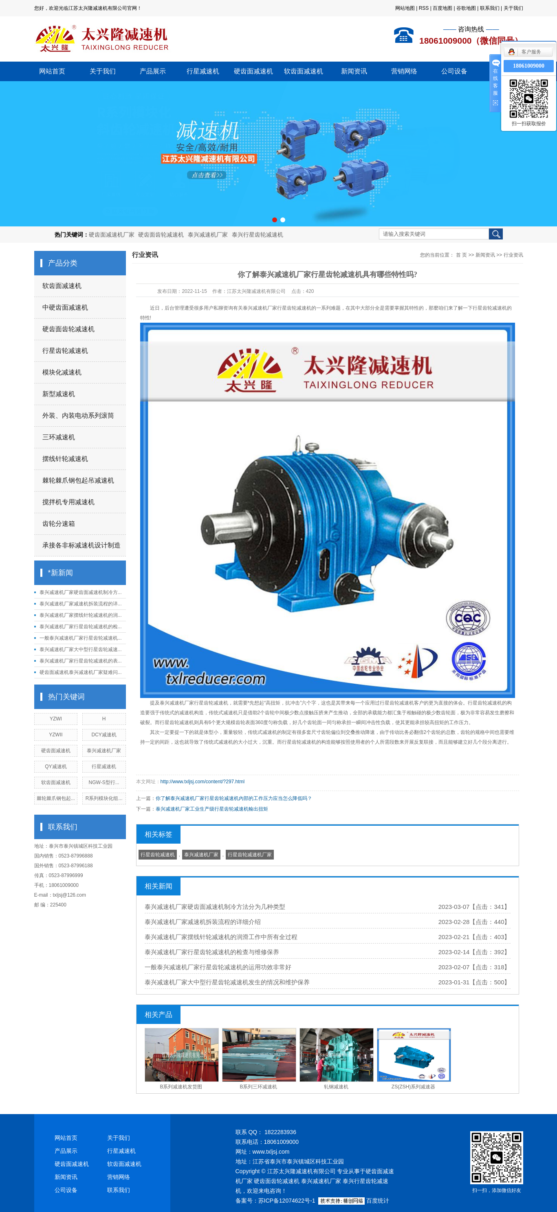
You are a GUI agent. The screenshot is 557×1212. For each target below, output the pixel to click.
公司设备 (454, 71)
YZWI (56, 719)
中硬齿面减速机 (65, 307)
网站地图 (405, 8)
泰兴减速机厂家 (208, 234)
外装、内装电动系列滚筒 (78, 415)
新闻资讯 (354, 71)
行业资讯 (513, 255)
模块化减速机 (61, 372)
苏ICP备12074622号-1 (286, 1200)
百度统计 (377, 1200)
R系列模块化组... (104, 798)
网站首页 (52, 71)
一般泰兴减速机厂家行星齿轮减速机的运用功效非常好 (218, 967)
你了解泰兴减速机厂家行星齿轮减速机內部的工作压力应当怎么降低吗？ (234, 798)
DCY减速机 (103, 735)
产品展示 (153, 71)
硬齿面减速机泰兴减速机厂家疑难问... (81, 672)
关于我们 (513, 8)
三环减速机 (58, 437)
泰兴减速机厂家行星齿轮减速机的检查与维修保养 (212, 951)
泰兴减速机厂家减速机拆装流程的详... (81, 604)
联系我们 (490, 8)
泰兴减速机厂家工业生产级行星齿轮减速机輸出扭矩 (212, 809)
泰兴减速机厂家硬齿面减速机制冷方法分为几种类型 (215, 906)
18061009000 (528, 66)
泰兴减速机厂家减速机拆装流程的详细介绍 (203, 921)
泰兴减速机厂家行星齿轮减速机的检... (81, 626)
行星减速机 (203, 71)
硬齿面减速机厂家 (111, 234)
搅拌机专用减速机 (68, 502)
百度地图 (442, 8)
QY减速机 (55, 766)
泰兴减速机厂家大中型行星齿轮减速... (81, 649)
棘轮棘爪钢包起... (56, 798)
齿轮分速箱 (58, 523)
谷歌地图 (466, 8)
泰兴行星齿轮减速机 (257, 234)
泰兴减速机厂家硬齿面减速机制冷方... (81, 592)
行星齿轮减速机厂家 (250, 854)
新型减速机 (58, 393)
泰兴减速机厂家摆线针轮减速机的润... (81, 615)
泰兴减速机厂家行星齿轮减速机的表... (81, 661)
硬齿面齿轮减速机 (161, 234)
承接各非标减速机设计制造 (81, 545)
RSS (424, 8)
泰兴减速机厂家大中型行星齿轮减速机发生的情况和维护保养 (227, 982)
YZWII (55, 735)
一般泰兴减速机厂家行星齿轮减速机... (81, 638)
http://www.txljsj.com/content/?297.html (203, 781)
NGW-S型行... (104, 782)
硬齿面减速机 (253, 71)
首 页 (461, 255)
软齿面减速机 (303, 71)
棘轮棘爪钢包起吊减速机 (78, 480)
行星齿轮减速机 (65, 350)
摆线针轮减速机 (65, 458)
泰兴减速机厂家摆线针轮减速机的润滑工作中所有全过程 (221, 936)
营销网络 (404, 71)
